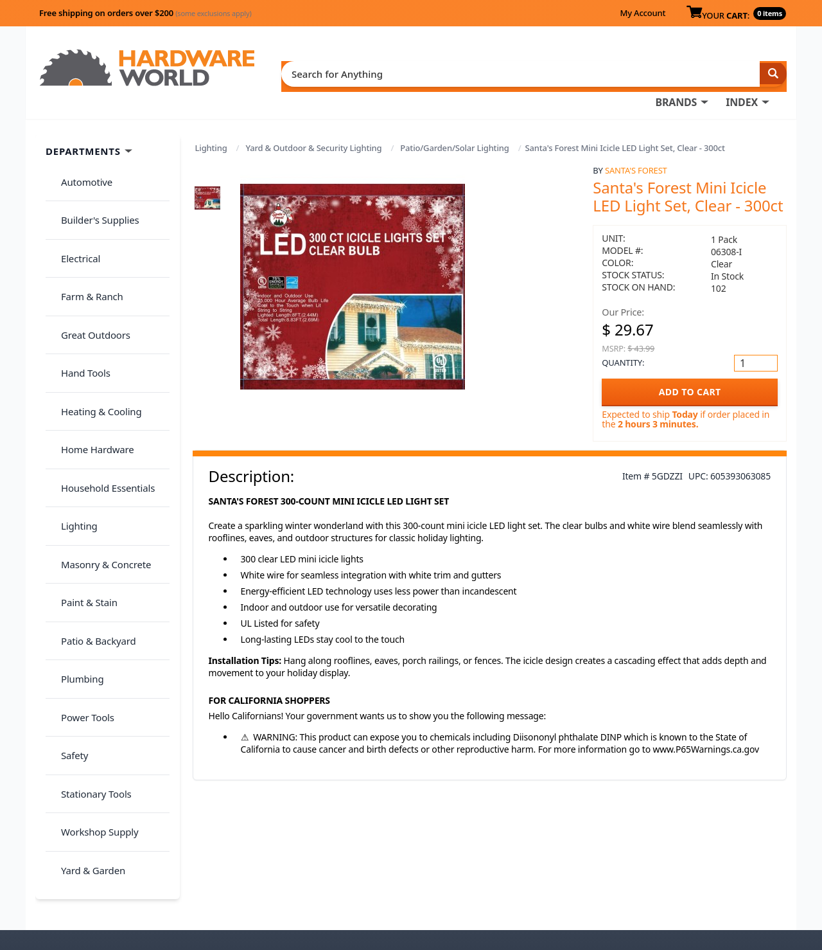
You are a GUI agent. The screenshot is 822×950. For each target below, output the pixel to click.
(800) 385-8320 (434, 878)
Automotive (79, 151)
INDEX (472, 71)
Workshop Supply (92, 582)
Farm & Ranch (84, 226)
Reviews (608, 860)
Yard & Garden (85, 608)
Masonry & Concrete (98, 405)
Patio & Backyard (90, 455)
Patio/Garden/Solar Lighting (454, 123)
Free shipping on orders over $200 (145, 13)
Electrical (72, 201)
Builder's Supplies (92, 176)
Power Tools (80, 506)
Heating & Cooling (93, 303)
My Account (642, 13)
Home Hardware (90, 328)
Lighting (211, 123)
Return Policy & (625, 842)
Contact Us (427, 860)
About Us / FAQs (627, 824)
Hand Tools (78, 277)
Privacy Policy (696, 842)
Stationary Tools (88, 557)
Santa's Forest (636, 146)
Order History (433, 824)
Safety (66, 531)
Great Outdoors (88, 252)
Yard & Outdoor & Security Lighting (313, 123)
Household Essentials (100, 354)
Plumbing (74, 480)
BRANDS (406, 71)
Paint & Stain (81, 430)
